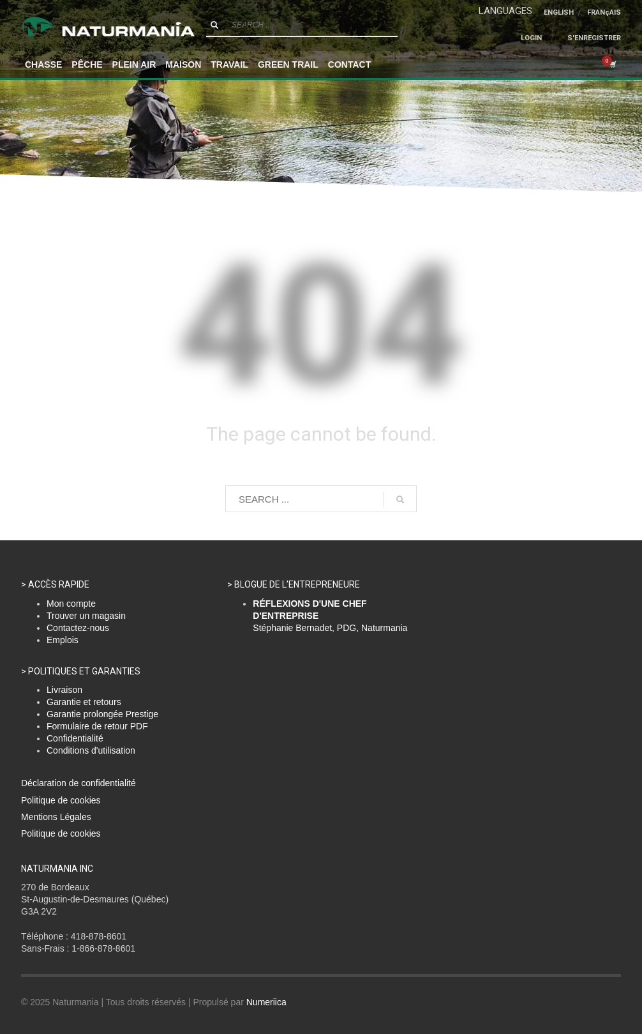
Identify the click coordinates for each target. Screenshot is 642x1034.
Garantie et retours (84, 702)
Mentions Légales (56, 817)
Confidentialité (75, 738)
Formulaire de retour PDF (97, 726)
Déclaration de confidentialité (78, 783)
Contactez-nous (78, 628)
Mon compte (71, 603)
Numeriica (266, 1002)
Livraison (64, 690)
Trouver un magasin (86, 616)
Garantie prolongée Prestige (102, 714)
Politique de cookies (61, 800)
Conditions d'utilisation (91, 750)
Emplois (62, 640)
